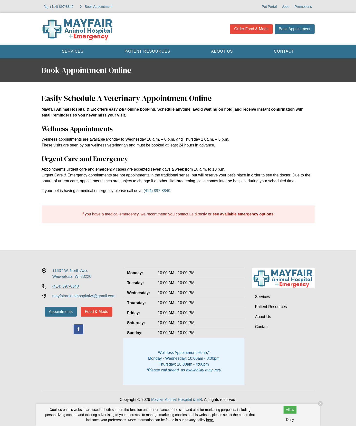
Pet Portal (269, 7)
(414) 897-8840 (157, 191)
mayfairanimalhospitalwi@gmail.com (83, 296)
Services (73, 51)
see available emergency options (242, 214)
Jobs (285, 7)
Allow (290, 410)
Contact (284, 51)
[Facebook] (78, 329)
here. (210, 420)
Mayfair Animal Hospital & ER (176, 399)
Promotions (303, 7)
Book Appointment (294, 29)
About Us (222, 51)
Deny (290, 420)
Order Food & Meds (251, 29)
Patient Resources (147, 51)
